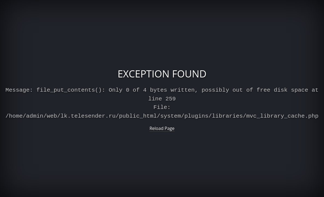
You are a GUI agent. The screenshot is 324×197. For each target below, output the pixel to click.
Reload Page (162, 127)
